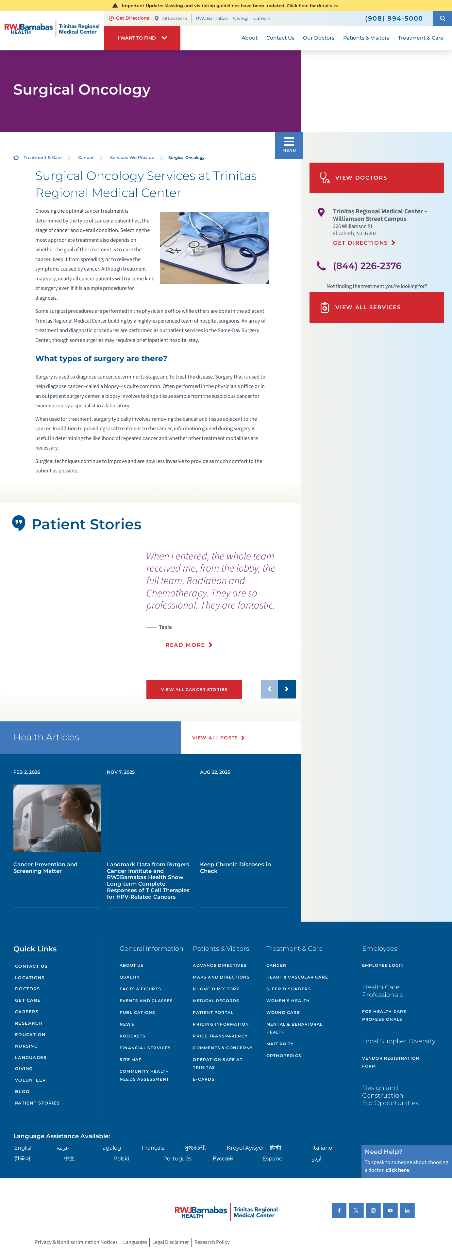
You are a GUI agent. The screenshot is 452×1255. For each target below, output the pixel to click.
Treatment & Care (43, 157)
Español (273, 1158)
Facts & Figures (140, 988)
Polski (121, 1158)
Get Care (28, 1000)
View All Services (360, 307)
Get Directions (129, 18)
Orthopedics (283, 1055)
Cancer (85, 157)
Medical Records (216, 1000)
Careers (262, 18)
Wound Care (283, 1012)
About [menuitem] (250, 38)
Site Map (131, 1059)
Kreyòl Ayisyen (246, 1147)
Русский (223, 1158)
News (127, 1024)
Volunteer (30, 1080)
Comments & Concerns (223, 1047)
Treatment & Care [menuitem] (421, 38)
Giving (240, 18)
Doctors (27, 988)
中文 (69, 1158)
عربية (63, 1147)
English (24, 1147)
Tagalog (110, 1147)
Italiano (322, 1147)
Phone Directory (216, 988)
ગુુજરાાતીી (195, 1147)
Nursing (26, 1046)
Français (153, 1147)
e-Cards (203, 1079)
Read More (185, 645)
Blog (22, 1091)
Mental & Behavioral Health (294, 1028)
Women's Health (288, 1000)
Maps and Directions (221, 977)
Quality (130, 977)
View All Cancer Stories (194, 689)
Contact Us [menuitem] (280, 38)
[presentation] (221, 603)
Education (30, 1034)
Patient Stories (37, 1103)
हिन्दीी (275, 1147)
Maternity (280, 1043)
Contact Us (31, 966)
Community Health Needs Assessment (144, 1075)
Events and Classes (146, 1000)
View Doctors (353, 177)
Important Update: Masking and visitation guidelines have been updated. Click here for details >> (230, 5)
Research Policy (212, 1242)
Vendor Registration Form (391, 1062)
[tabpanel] (68, 630)
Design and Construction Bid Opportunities (390, 1095)
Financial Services (145, 1047)
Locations (30, 977)
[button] (442, 18)
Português (177, 1158)
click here (397, 1170)
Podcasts (133, 1036)
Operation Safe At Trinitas (217, 1063)
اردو (317, 1158)
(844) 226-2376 (367, 265)
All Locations (170, 18)
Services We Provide (132, 157)
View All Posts (215, 738)
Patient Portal (213, 1012)
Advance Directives (220, 965)
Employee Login (383, 965)
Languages (31, 1057)
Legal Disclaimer (170, 1242)
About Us (132, 965)
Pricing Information (221, 1024)
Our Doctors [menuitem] (318, 38)
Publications (137, 1012)
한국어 (22, 1158)
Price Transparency (220, 1036)
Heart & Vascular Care (297, 977)
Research (28, 1023)
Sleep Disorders (288, 988)
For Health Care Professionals (384, 1015)
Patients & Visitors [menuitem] (366, 38)
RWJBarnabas (212, 18)
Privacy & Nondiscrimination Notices (76, 1242)
